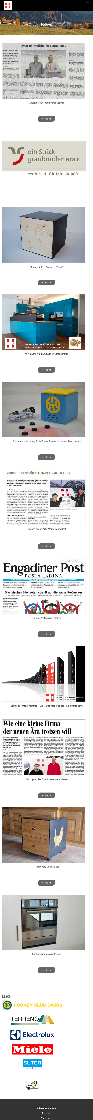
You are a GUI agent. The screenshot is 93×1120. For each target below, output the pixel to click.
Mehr (46, 118)
